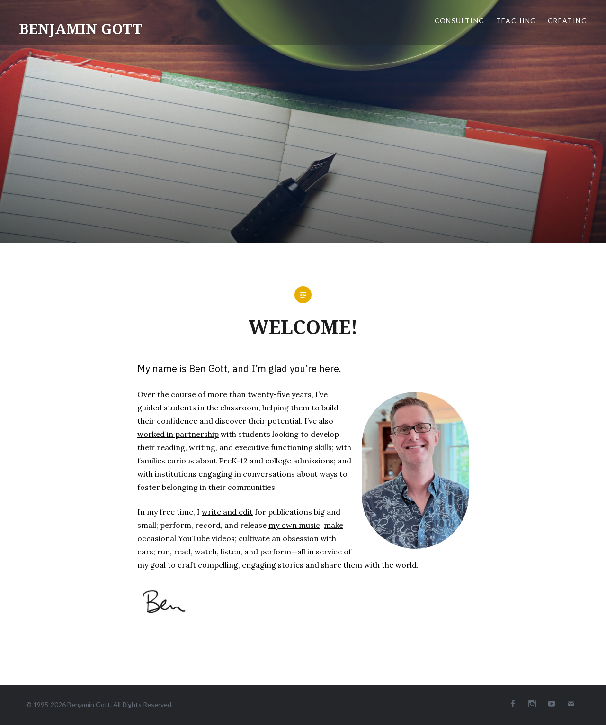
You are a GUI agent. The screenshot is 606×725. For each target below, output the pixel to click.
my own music (294, 525)
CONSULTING (460, 21)
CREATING (567, 21)
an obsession (295, 538)
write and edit (227, 512)
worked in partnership (178, 434)
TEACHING (516, 21)
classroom (239, 407)
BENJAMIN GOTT (81, 28)
